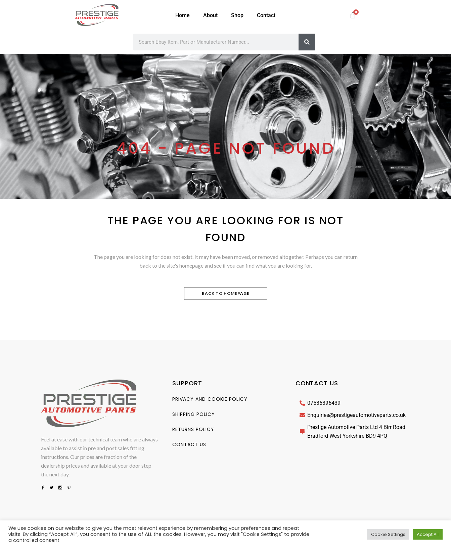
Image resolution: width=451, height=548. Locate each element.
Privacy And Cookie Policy (209, 399)
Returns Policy (193, 429)
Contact (266, 15)
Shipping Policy (193, 414)
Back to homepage (226, 293)
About (210, 15)
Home (182, 15)
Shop (237, 15)
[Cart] (353, 15)
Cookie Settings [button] (388, 534)
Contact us (189, 444)
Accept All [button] (428, 534)
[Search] (307, 42)
